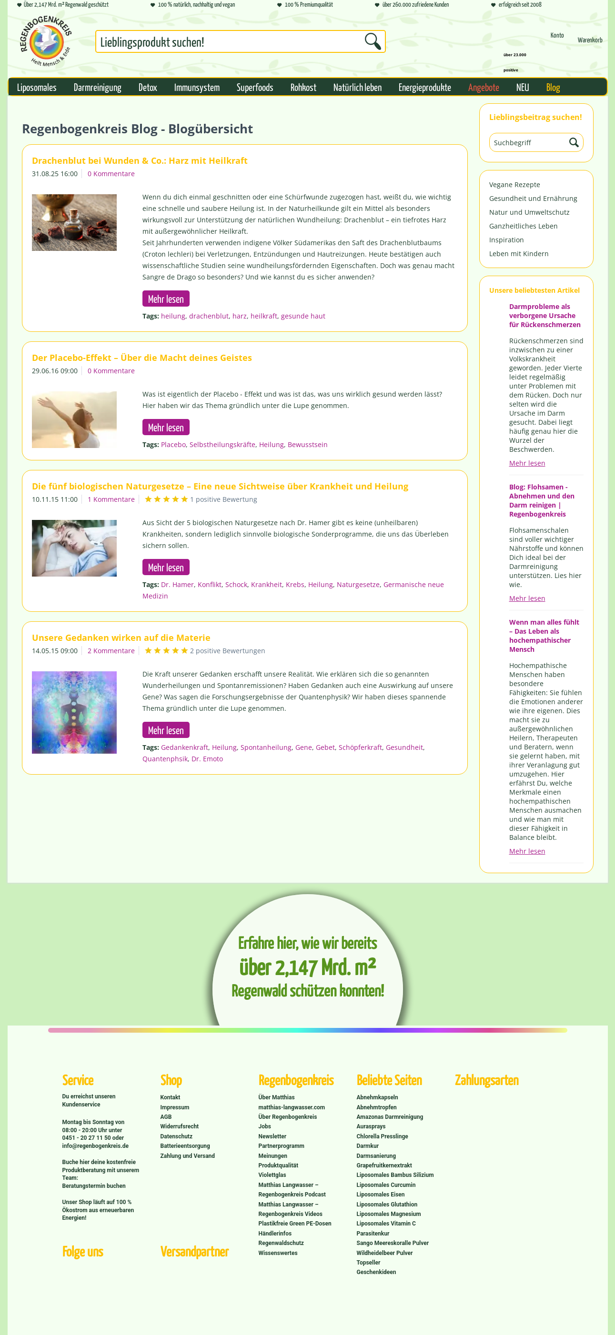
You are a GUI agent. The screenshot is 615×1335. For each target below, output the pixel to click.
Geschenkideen (376, 1272)
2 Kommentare (111, 650)
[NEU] (523, 86)
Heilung (271, 444)
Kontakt (171, 1097)
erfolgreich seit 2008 (516, 5)
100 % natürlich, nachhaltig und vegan (193, 5)
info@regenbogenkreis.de (95, 1146)
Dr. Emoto (207, 758)
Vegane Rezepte (514, 184)
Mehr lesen (527, 463)
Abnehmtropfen (377, 1107)
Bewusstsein (308, 444)
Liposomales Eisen (381, 1194)
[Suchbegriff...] (240, 41)
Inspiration (506, 239)
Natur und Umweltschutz (529, 212)
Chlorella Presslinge (382, 1136)
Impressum (175, 1107)
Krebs (295, 584)
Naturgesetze (358, 584)
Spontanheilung (266, 747)
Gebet (325, 747)
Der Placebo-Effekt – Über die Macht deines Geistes (142, 357)
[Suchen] (373, 41)
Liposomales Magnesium (389, 1214)
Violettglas (272, 1175)
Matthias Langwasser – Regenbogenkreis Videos (291, 1209)
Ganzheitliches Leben (523, 225)
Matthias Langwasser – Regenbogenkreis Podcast (292, 1190)
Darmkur (368, 1146)
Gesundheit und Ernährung (533, 198)
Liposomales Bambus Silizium (395, 1175)
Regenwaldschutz (281, 1243)
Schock (236, 584)
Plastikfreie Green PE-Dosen (295, 1223)
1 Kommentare (111, 499)
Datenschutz (177, 1136)
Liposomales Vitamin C (386, 1223)
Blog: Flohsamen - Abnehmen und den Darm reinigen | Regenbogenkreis (542, 500)
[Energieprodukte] (425, 86)
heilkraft (264, 315)
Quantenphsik (165, 758)
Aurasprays (371, 1126)
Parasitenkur (373, 1233)
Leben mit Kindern (519, 253)
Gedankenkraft (184, 747)
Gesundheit (404, 747)
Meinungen (273, 1156)
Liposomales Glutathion (387, 1204)
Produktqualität (278, 1165)
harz (239, 315)
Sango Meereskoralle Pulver (393, 1243)
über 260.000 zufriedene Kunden (412, 5)
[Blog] (553, 86)
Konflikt (210, 584)
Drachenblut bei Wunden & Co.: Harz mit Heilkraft (140, 160)
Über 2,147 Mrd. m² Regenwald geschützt (63, 5)
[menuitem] (240, 43)
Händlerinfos (275, 1233)
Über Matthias (277, 1097)
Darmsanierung (376, 1156)
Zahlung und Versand (188, 1156)
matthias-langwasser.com (292, 1107)
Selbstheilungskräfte (222, 444)
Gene (303, 747)
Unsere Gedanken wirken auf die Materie (121, 637)
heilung (173, 315)
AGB (166, 1117)
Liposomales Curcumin (386, 1185)
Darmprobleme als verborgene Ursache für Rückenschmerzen (545, 315)
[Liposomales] (37, 86)
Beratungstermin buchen (94, 1186)
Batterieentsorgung (185, 1146)
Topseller (369, 1262)
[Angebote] (484, 86)
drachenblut (209, 315)
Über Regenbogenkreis (288, 1117)
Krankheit (266, 584)
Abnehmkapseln (377, 1097)
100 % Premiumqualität (305, 5)
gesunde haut (303, 315)
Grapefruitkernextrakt (384, 1165)
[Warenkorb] (590, 44)
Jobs (265, 1126)
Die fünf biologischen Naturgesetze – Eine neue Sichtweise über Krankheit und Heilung (220, 486)
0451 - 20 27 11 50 (87, 1138)
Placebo (173, 444)
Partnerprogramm (281, 1146)
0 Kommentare (111, 173)
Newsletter (273, 1136)
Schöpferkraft (360, 747)
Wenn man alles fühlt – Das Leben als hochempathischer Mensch (544, 636)
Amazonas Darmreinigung (390, 1117)
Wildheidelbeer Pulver (385, 1253)
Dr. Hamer (177, 584)
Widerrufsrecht (180, 1126)
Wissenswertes (278, 1253)
